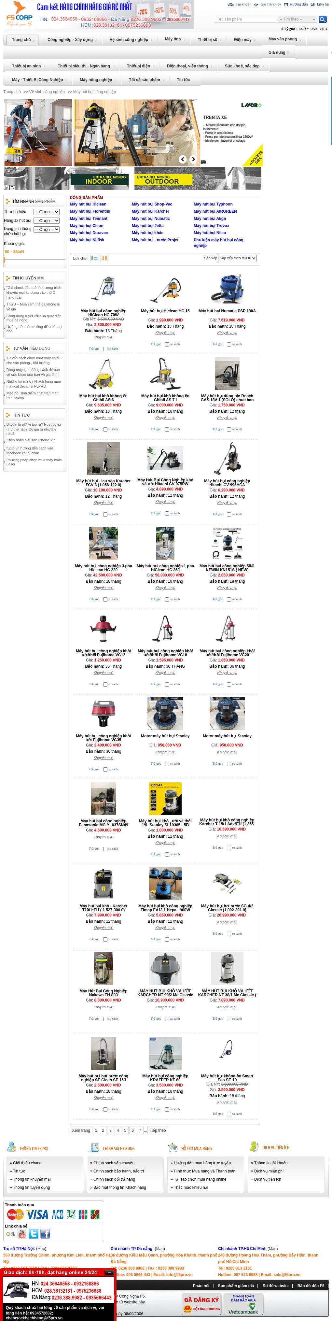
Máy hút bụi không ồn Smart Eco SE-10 (227, 1078)
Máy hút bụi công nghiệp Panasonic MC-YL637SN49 (103, 823)
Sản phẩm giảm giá (236, 1286)
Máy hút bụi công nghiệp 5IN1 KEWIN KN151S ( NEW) (227, 568)
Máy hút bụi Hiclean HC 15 (165, 311)
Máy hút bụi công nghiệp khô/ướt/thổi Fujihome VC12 (103, 653)
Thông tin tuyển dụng (31, 1187)
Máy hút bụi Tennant (88, 218)
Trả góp (94, 348)
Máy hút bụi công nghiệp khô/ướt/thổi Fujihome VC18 (165, 653)
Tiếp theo (158, 1130)
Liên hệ (319, 4)
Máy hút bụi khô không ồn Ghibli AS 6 (103, 398)
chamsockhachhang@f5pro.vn (34, 1318)
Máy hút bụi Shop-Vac (152, 204)
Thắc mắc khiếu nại (191, 1187)
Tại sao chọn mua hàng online (200, 1179)
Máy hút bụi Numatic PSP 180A (227, 311)
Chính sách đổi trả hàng (114, 1179)
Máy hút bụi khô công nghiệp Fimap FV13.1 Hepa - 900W (165, 908)
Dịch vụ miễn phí (269, 1171)
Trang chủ (12, 92)
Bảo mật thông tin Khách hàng (119, 1187)
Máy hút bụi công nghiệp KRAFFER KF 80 (165, 1078)
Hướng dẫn (295, 4)
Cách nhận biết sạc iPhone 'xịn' (31, 440)
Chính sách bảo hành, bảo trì (118, 1171)
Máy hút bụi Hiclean (88, 204)
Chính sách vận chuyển (113, 1163)
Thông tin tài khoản (270, 1163)
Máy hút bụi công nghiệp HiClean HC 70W (103, 313)
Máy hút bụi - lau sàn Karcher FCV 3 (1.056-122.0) (103, 483)
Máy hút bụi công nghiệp (94, 92)
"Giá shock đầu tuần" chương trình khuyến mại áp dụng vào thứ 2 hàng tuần (34, 292)
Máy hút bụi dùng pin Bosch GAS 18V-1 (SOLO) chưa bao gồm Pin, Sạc (227, 400)
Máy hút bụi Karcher (150, 211)
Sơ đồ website (276, 1286)
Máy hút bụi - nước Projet (155, 240)
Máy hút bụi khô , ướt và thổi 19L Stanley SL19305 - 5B (165, 823)
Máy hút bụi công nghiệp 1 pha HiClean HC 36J (165, 568)
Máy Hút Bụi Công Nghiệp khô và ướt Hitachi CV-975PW (165, 482)
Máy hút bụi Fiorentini (90, 211)
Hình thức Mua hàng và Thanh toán (204, 1171)
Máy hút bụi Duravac (89, 233)
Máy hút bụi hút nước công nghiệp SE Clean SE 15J (104, 1078)
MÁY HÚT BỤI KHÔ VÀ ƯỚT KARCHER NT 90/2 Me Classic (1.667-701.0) (165, 995)
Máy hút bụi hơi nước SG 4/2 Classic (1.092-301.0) (227, 908)
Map (41, 1248)
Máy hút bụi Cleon (87, 225)
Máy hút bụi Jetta (148, 225)
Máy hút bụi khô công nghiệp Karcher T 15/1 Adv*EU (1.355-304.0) (227, 824)
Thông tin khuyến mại (31, 1179)
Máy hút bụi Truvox (211, 225)
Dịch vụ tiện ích (267, 1179)
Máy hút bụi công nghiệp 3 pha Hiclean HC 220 (103, 568)
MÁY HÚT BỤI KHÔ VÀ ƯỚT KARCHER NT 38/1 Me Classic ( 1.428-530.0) (227, 995)
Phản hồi (201, 1286)
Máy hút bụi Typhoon (213, 204)
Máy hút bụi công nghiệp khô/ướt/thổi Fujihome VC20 (227, 653)
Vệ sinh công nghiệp (47, 92)
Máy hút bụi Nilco (210, 233)
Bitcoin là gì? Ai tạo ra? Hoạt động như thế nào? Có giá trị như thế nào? (34, 428)
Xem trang (81, 1130)
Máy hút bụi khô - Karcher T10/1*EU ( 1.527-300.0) (103, 908)
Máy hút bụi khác (147, 233)
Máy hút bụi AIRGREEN (215, 211)
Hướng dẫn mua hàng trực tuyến (202, 1163)
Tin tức (19, 1171)
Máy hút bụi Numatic (151, 218)
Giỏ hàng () (267, 4)
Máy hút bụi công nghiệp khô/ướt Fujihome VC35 (103, 738)
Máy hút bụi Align (210, 218)
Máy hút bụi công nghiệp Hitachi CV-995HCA (227, 483)
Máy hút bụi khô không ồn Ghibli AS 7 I (165, 398)
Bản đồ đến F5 (311, 1286)
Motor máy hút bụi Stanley (165, 736)
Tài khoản (239, 4)
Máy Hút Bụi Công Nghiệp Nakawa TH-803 (103, 993)
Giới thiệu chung (27, 1163)
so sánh (113, 348)
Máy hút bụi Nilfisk (87, 240)
